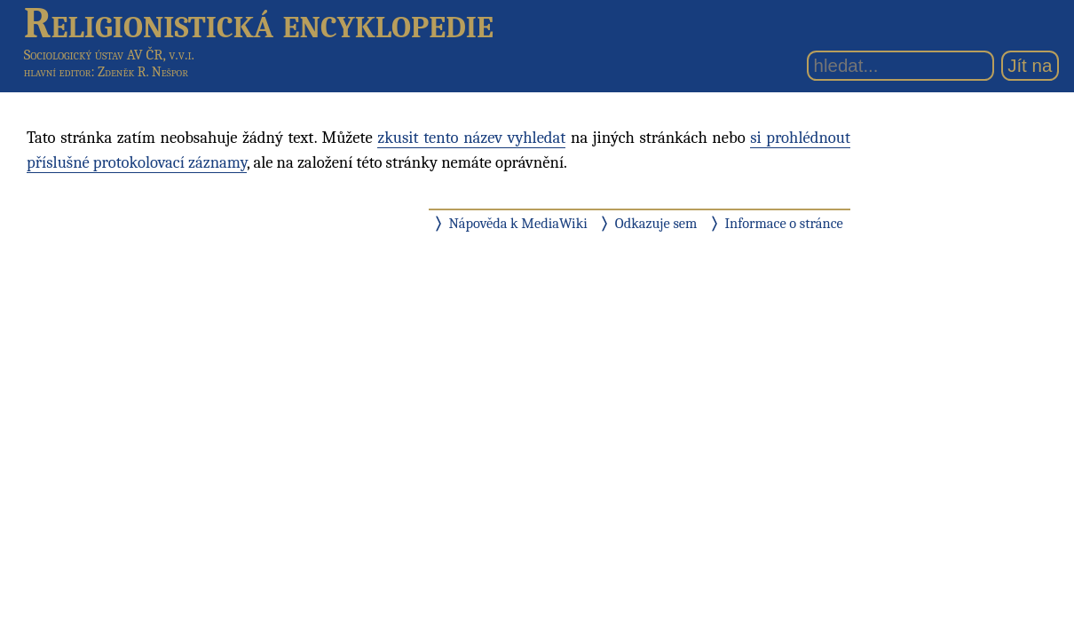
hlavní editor (57, 72)
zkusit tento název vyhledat (471, 137)
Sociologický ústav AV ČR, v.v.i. (109, 54)
